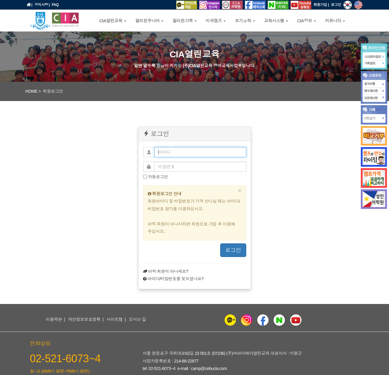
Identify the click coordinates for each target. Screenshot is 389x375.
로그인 (336, 5)
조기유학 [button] (245, 20)
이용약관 (54, 319)
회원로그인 (53, 91)
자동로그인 (155, 176)
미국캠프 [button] (216, 20)
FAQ (55, 5)
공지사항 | (42, 5)
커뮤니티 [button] (335, 20)
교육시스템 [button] (276, 20)
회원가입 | (321, 5)
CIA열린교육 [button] (112, 20)
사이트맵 (115, 319)
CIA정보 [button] (306, 20)
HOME (32, 91)
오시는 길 (137, 319)
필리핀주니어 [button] (149, 20)
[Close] (239, 190)
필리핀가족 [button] (184, 20)
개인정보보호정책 (84, 319)
